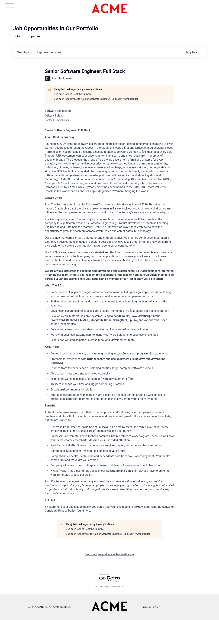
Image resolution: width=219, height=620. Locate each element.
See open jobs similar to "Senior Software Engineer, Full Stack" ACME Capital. (96, 99)
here (87, 510)
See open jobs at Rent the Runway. (73, 94)
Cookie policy (117, 586)
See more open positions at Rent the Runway (109, 554)
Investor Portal (149, 607)
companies (49, 52)
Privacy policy (101, 586)
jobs (24, 52)
